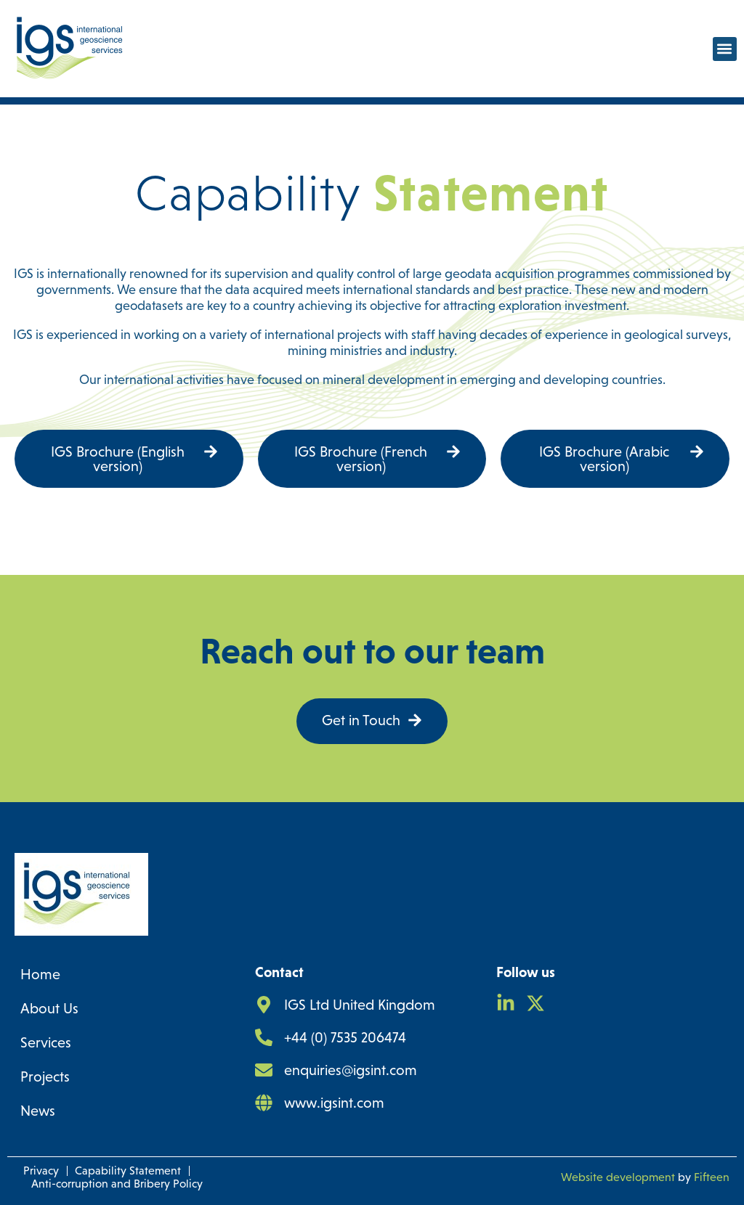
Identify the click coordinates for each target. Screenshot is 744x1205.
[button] (725, 49)
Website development (618, 1177)
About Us (49, 1008)
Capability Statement (128, 1170)
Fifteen (711, 1177)
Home (40, 974)
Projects (45, 1076)
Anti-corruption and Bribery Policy (117, 1183)
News (37, 1111)
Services (45, 1042)
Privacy (41, 1170)
